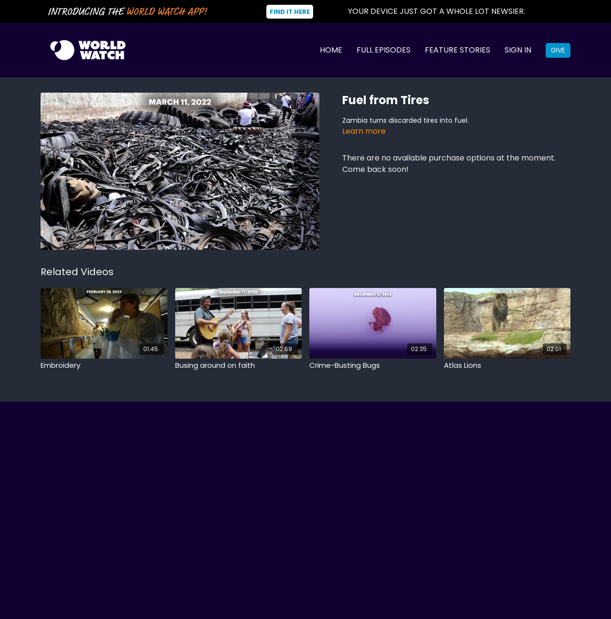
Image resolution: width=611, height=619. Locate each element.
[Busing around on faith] (238, 365)
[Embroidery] (104, 365)
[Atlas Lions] (507, 365)
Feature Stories (457, 49)
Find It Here (290, 11)
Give (558, 50)
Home (331, 49)
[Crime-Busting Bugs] (372, 365)
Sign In (518, 49)
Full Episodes (384, 49)
